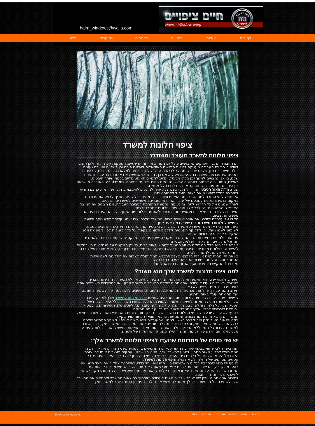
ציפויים (176, 38)
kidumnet (75, 414)
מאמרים (142, 38)
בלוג (72, 38)
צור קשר (107, 38)
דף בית (245, 38)
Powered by (62, 414)
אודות (211, 38)
